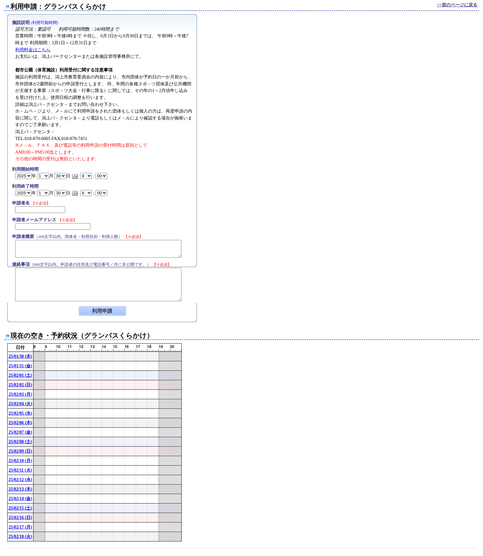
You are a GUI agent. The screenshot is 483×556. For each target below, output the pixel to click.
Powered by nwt (467, 550)
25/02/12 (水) (20, 479)
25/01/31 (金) (20, 366)
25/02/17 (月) (20, 527)
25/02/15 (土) (20, 508)
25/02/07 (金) (20, 432)
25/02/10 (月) (20, 460)
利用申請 (102, 311)
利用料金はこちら (33, 49)
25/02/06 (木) (20, 422)
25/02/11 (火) (20, 470)
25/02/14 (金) (20, 498)
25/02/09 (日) (20, 451)
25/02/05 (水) (20, 413)
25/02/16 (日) (20, 517)
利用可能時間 (44, 22)
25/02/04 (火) (20, 403)
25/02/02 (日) (20, 384)
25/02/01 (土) (20, 375)
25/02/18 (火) (20, 536)
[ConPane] (471, 550)
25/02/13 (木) (20, 489)
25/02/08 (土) (20, 441)
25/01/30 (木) (20, 356)
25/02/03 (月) (20, 394)
